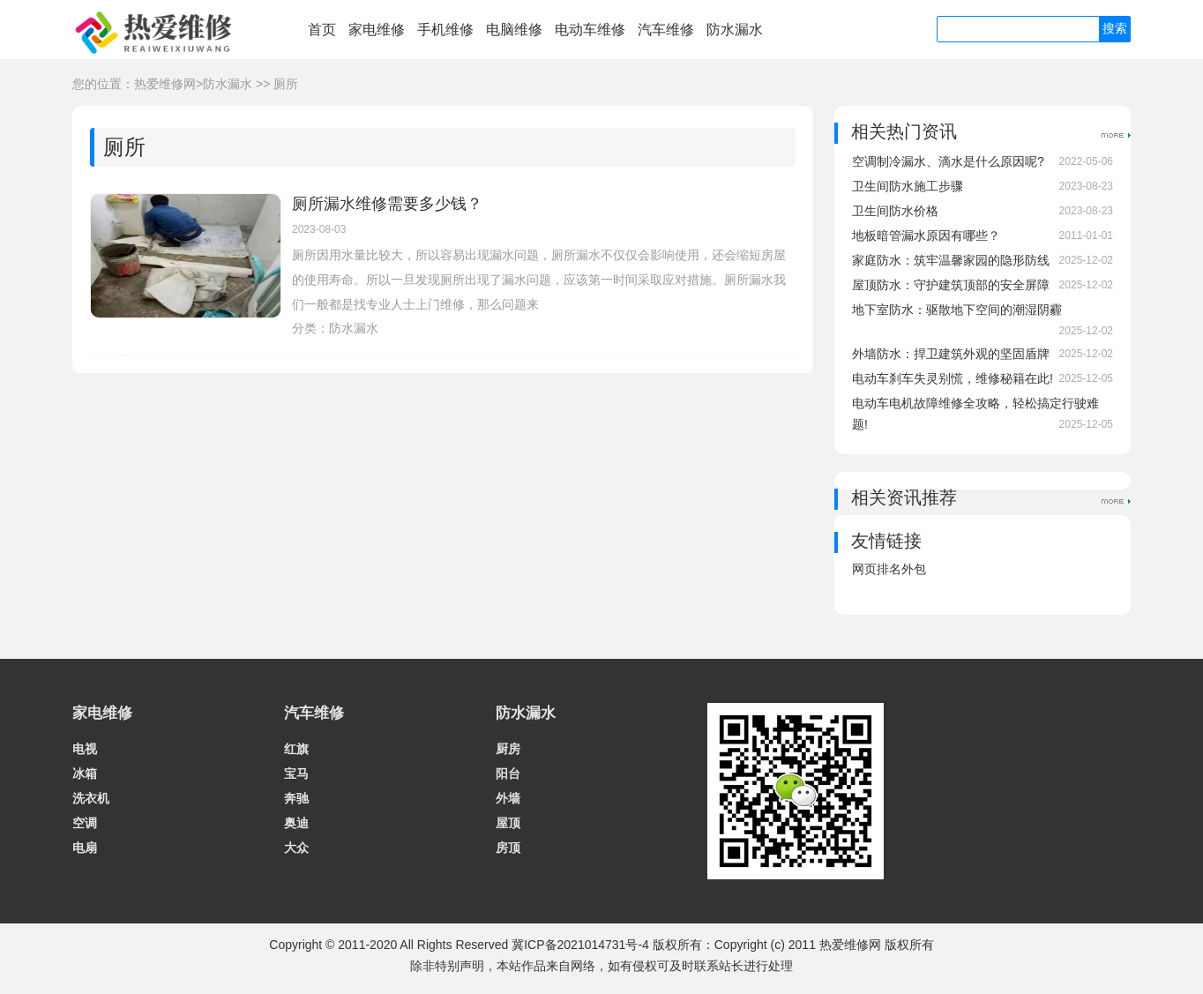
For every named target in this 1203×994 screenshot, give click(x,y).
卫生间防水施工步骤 (907, 186)
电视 (84, 749)
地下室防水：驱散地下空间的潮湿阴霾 (957, 310)
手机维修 (445, 29)
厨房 (508, 749)
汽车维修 (666, 29)
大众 (296, 848)
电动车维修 (590, 29)
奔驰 (296, 798)
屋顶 (508, 823)
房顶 (508, 848)
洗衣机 (90, 798)
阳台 (508, 773)
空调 (84, 823)
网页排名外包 (889, 569)
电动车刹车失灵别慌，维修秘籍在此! (952, 378)
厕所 (285, 84)
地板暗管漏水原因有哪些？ (926, 235)
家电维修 (376, 29)
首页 (322, 29)
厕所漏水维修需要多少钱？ (387, 204)
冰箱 (84, 773)
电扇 (84, 848)
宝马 (296, 773)
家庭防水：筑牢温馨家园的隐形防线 (951, 260)
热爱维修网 (165, 84)
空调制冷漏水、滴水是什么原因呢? (948, 161)
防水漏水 (734, 29)
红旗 (296, 749)
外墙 (508, 798)
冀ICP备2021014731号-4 (580, 945)
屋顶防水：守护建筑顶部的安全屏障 (951, 285)
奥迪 (296, 823)
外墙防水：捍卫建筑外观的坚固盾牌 (951, 354)
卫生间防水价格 (895, 211)
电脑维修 (514, 29)
